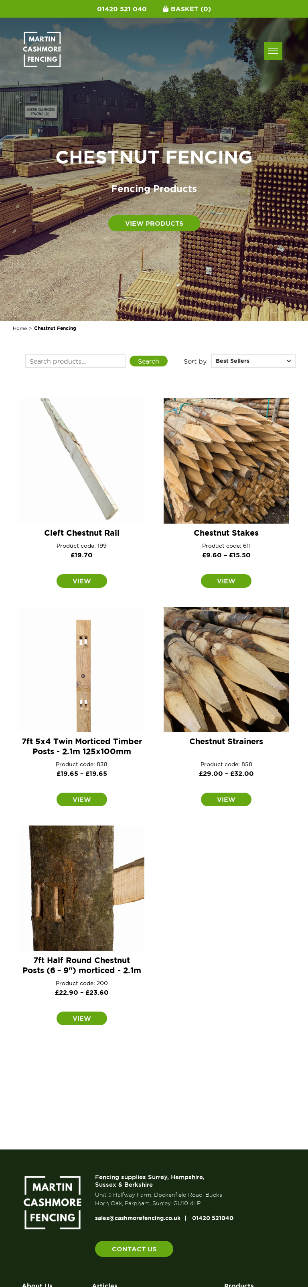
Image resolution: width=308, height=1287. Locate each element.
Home (20, 328)
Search (148, 361)
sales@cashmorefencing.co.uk (137, 1218)
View (82, 581)
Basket (187, 9)
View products (154, 223)
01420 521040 (212, 1218)
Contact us (134, 1249)
